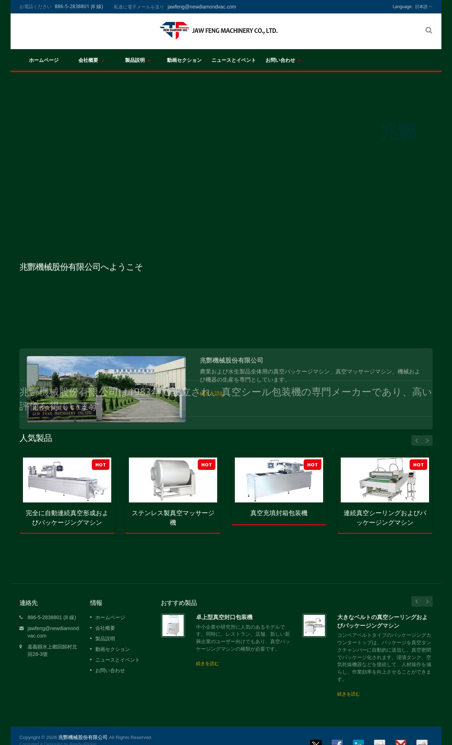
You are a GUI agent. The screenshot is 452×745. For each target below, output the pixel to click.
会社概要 (91, 60)
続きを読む (207, 653)
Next (427, 440)
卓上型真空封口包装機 (224, 606)
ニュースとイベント (234, 59)
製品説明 (138, 60)
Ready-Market (82, 733)
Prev (416, 440)
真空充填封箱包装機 (279, 513)
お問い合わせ (283, 60)
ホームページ (43, 59)
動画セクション (184, 59)
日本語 (421, 6)
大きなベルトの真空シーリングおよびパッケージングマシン (382, 610)
